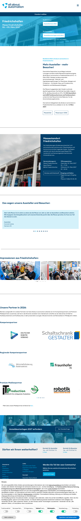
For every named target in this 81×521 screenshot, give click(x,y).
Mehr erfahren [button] (8, 517)
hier (31, 405)
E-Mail (45, 452)
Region (26, 469)
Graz (4, 474)
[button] (77, 5)
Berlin (4, 466)
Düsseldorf (6, 470)
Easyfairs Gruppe (28, 471)
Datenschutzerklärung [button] (55, 485)
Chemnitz (5, 468)
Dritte (41, 490)
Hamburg (5, 476)
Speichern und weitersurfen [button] (68, 517)
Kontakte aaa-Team (29, 465)
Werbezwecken (28, 494)
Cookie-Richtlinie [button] (52, 488)
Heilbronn (5, 478)
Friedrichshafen (7, 472)
